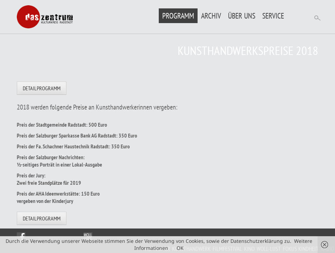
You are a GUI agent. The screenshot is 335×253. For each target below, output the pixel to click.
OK (180, 248)
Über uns (241, 16)
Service (273, 16)
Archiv (211, 16)
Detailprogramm (41, 88)
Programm (178, 16)
